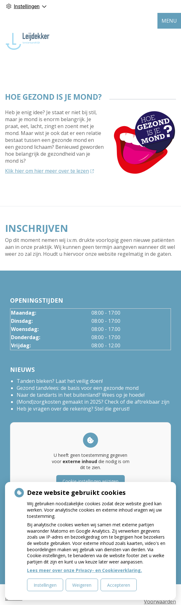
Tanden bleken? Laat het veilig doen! (60, 381)
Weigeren (81, 585)
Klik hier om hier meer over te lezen (49, 170)
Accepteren (118, 585)
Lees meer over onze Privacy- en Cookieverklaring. (84, 570)
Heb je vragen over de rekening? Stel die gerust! (73, 408)
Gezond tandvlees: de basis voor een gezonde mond (78, 387)
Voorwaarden (160, 601)
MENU (169, 20)
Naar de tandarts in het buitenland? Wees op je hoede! (81, 394)
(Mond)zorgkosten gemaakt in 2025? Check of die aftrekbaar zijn (93, 401)
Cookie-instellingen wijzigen (90, 481)
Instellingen (45, 585)
